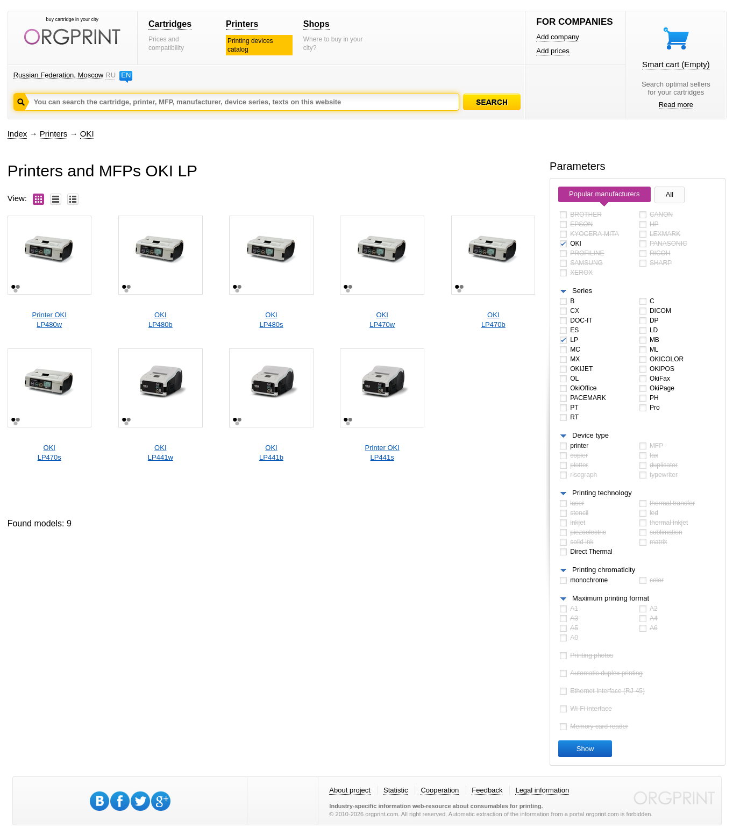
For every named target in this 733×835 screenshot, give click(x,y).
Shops (316, 23)
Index (17, 133)
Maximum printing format (610, 598)
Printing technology (602, 493)
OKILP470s (49, 452)
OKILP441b (271, 452)
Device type (590, 435)
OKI (87, 133)
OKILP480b (160, 320)
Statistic (395, 790)
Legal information (542, 790)
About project (350, 790)
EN (126, 75)
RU (110, 75)
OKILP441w (160, 452)
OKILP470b (493, 320)
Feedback (487, 790)
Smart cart (676, 64)
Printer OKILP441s (382, 452)
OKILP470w (382, 320)
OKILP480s (271, 320)
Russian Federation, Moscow (58, 75)
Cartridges (169, 23)
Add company (557, 37)
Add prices (552, 51)
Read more (676, 105)
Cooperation (440, 790)
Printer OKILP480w (49, 320)
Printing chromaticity (603, 570)
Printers (242, 23)
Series (582, 291)
